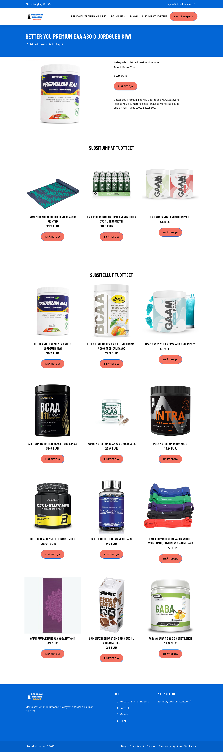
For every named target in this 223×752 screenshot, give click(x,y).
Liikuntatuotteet (154, 16)
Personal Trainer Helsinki (89, 16)
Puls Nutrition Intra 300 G (170, 444)
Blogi (134, 16)
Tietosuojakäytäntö (170, 746)
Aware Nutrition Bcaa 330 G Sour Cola (112, 444)
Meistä (124, 714)
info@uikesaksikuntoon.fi (176, 701)
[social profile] (49, 4)
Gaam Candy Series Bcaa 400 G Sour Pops (170, 344)
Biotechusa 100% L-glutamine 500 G (52, 539)
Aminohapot (55, 44)
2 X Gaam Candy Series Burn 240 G (170, 217)
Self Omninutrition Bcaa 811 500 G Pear (52, 444)
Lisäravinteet (37, 44)
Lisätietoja (125, 86)
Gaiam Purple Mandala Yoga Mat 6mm (52, 638)
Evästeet (151, 746)
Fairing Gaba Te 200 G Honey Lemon (170, 638)
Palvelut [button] (117, 16)
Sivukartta (190, 746)
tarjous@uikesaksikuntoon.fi (181, 4)
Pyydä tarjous (183, 16)
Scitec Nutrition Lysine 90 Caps (111, 539)
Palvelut (124, 708)
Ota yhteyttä (137, 746)
